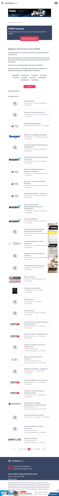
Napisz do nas (12, 479)
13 (24, 449)
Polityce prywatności (43, 489)
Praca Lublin (16, 77)
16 (31, 449)
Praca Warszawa (25, 80)
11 (19, 449)
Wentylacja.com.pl (12, 22)
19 (39, 449)
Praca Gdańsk (15, 75)
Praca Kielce (35, 75)
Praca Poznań (32, 77)
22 (44, 449)
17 (34, 449)
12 (21, 449)
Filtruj (29, 86)
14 (26, 449)
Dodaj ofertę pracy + (29, 39)
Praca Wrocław (34, 80)
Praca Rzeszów (42, 77)
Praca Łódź (24, 77)
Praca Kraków (43, 75)
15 (29, 449)
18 (36, 449)
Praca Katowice (25, 75)
